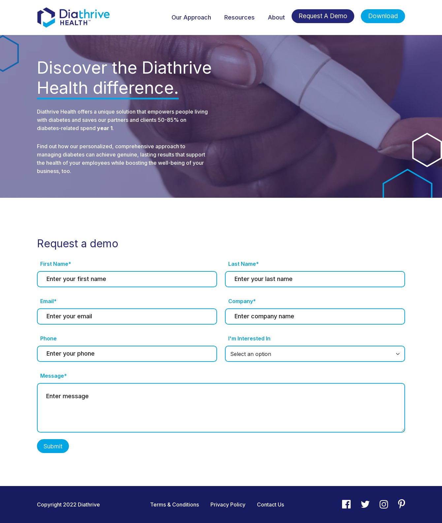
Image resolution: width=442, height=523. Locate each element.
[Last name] (315, 279)
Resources (239, 17)
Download (383, 16)
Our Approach (191, 17)
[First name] (127, 279)
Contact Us (270, 504)
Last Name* (243, 264)
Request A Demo (323, 16)
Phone (48, 338)
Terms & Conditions (174, 504)
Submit (53, 446)
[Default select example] (315, 354)
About (276, 17)
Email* (48, 301)
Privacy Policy (227, 504)
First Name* (55, 264)
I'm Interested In (249, 338)
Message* (53, 375)
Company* (242, 301)
